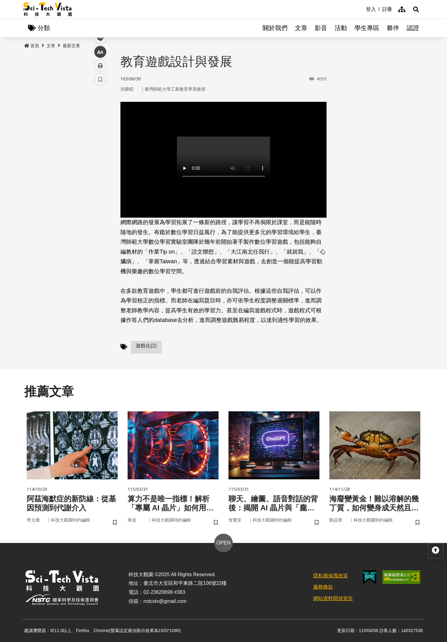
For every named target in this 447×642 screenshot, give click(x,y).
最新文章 (71, 45)
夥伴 (393, 28)
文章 (301, 28)
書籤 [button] (100, 187)
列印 (100, 173)
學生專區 (366, 28)
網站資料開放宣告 (333, 598)
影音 (321, 28)
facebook (100, 118)
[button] (416, 9)
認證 (413, 28)
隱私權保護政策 (330, 575)
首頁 (31, 45)
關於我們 (275, 28)
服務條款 (323, 587)
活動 (341, 28)
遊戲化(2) (146, 345)
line (98, 146)
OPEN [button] (223, 542)
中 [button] (100, 159)
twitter (100, 132)
